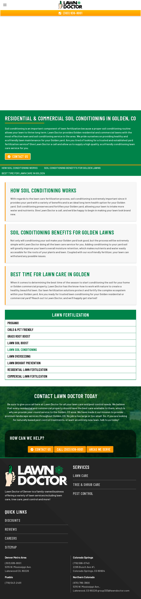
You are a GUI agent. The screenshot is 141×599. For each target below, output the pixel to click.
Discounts (12, 520)
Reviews (11, 529)
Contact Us (18, 156)
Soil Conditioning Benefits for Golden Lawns (72, 167)
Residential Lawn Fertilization (27, 370)
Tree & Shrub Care (86, 484)
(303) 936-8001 (13, 563)
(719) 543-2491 (13, 582)
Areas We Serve (100, 449)
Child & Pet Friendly (20, 330)
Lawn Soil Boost (17, 343)
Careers (11, 538)
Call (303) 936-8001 (70, 449)
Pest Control (83, 493)
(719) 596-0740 (81, 563)
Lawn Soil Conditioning (22, 350)
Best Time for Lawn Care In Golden (23, 173)
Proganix (13, 323)
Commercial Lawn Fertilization (27, 376)
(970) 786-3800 (81, 582)
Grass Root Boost (18, 336)
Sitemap (11, 547)
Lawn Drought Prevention (24, 363)
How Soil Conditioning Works (20, 167)
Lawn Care (80, 475)
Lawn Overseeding (18, 356)
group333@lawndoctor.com (113, 590)
